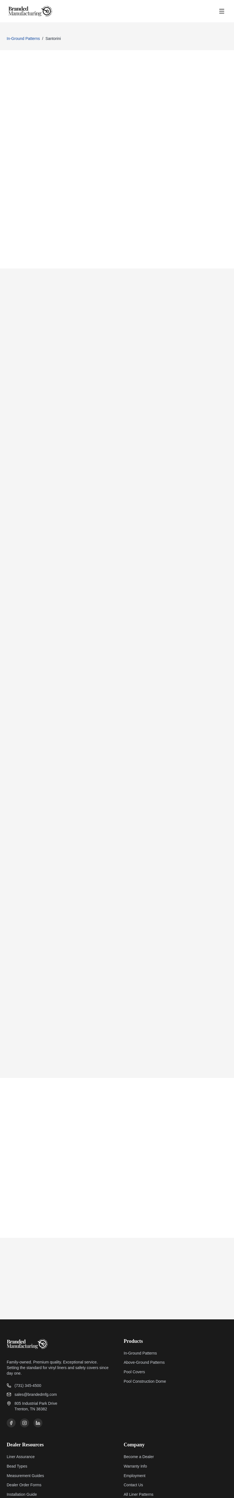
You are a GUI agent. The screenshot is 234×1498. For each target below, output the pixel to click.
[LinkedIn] (37, 1376)
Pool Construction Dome (145, 1335)
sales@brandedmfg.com (32, 1348)
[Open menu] (221, 11)
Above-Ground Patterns (144, 1316)
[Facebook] (11, 1376)
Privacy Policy (179, 1488)
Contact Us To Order (44, 134)
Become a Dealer (139, 1410)
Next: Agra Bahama (195, 925)
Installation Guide (22, 1448)
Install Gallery (18, 1457)
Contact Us (133, 1438)
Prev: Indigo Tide (36, 925)
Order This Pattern (133, 925)
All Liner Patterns (139, 1448)
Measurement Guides (25, 1429)
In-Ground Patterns (23, 38)
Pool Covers (134, 1325)
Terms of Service (212, 1488)
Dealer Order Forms (24, 1438)
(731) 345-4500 (24, 1339)
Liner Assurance (21, 1410)
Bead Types (17, 1420)
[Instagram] (24, 1376)
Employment (135, 1429)
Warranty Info (135, 1420)
